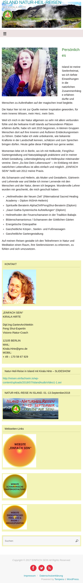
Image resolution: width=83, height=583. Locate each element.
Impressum (30, 575)
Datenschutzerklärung (51, 575)
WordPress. (73, 579)
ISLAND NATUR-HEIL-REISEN (32, 2)
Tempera (59, 579)
